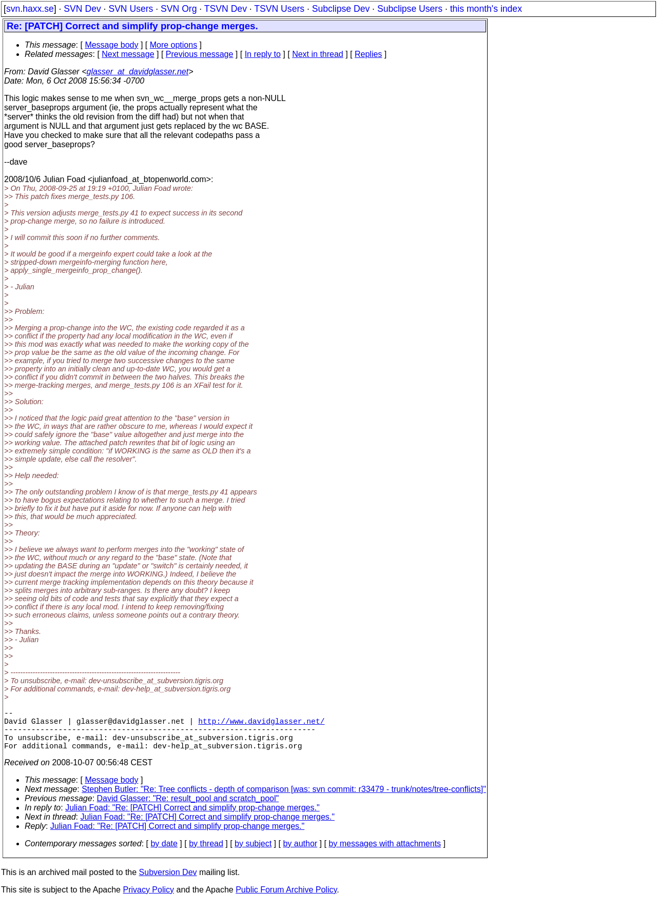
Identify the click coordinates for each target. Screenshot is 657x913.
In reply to (263, 54)
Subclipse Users (409, 9)
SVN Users (130, 9)
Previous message (200, 54)
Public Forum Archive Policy (286, 900)
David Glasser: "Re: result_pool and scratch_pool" (188, 808)
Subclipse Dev (341, 9)
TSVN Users (279, 9)
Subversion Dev (168, 882)
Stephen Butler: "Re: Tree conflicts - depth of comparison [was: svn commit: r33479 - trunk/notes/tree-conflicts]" (284, 799)
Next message (128, 54)
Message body (111, 45)
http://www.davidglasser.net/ (261, 725)
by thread (206, 853)
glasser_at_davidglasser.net (137, 71)
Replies (368, 54)
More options (174, 45)
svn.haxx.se (30, 9)
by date (163, 853)
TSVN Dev (225, 9)
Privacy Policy (148, 900)
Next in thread (317, 54)
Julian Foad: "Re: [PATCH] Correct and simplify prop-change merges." (192, 817)
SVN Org (179, 9)
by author (300, 853)
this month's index (486, 9)
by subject (253, 853)
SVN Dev (82, 9)
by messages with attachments (384, 853)
